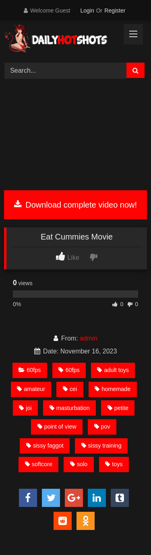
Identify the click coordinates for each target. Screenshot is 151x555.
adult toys (113, 370)
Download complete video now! (75, 204)
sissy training (101, 445)
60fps (30, 370)
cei (70, 389)
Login (87, 10)
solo (78, 464)
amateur (31, 389)
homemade (112, 389)
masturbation (70, 408)
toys (113, 464)
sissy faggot (45, 445)
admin (88, 338)
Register (114, 10)
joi (25, 408)
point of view (57, 426)
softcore (38, 464)
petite (118, 408)
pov (102, 426)
